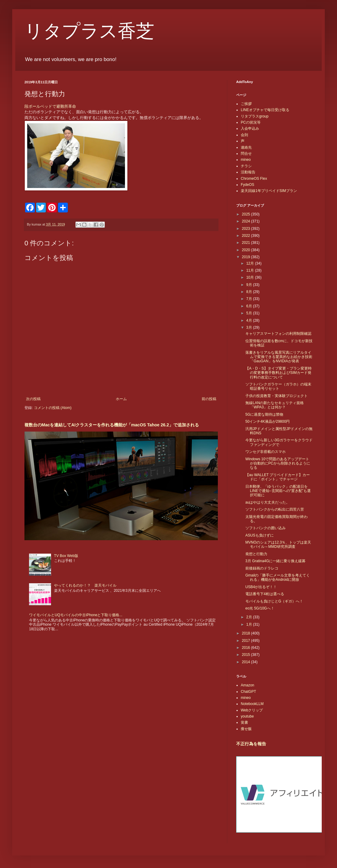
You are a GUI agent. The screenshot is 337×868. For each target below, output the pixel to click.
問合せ (246, 153)
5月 (249, 313)
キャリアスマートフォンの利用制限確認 (278, 333)
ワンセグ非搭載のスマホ (265, 452)
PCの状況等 (251, 122)
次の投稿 (33, 399)
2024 (246, 221)
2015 (246, 655)
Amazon (247, 685)
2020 (246, 250)
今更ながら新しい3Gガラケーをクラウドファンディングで (279, 442)
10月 (250, 277)
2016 (246, 648)
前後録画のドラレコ (261, 568)
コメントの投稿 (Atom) (52, 408)
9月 (249, 285)
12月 (250, 263)
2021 (246, 243)
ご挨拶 (246, 104)
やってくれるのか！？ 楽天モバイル (85, 585)
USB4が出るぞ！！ (261, 587)
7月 (249, 299)
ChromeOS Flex (254, 178)
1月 (249, 624)
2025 (246, 214)
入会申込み (250, 128)
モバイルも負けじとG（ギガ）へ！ (274, 601)
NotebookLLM (252, 704)
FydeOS (247, 185)
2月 (249, 617)
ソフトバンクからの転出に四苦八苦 (274, 509)
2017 (246, 640)
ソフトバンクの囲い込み (265, 528)
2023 (246, 228)
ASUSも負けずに (259, 535)
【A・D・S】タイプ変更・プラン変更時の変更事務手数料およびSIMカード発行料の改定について (278, 372)
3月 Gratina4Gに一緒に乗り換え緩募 (275, 561)
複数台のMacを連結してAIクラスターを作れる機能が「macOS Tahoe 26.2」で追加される (111, 424)
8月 (249, 292)
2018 (246, 633)
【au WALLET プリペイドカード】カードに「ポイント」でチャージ (277, 477)
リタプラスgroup (255, 116)
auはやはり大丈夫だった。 (267, 502)
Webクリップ (252, 710)
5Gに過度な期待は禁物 (264, 414)
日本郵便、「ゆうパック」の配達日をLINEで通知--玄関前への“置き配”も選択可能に (278, 490)
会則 (244, 135)
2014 (246, 662)
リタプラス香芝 (89, 31)
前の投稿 (209, 399)
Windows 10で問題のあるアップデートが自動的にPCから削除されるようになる (277, 463)
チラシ (246, 166)
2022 (246, 235)
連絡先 (246, 147)
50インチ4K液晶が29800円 (267, 421)
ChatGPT (248, 691)
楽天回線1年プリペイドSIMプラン (269, 191)
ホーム (121, 399)
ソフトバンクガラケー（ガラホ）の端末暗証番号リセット (278, 386)
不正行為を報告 (251, 743)
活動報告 (248, 172)
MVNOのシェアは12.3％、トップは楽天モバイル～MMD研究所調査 (278, 544)
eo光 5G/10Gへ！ (259, 608)
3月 (249, 327)
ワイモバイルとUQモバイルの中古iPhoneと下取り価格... (75, 615)
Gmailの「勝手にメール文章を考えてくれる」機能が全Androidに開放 (277, 577)
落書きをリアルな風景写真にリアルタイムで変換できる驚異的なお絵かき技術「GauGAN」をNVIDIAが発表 (278, 356)
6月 (249, 306)
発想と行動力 (256, 554)
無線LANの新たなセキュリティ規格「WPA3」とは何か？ (274, 405)
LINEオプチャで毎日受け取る (265, 110)
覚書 (244, 722)
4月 (249, 320)
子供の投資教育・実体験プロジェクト (276, 396)
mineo (246, 159)
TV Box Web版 (66, 556)
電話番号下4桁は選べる (264, 594)
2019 (246, 257)
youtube (247, 716)
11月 (250, 270)
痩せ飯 (246, 729)
